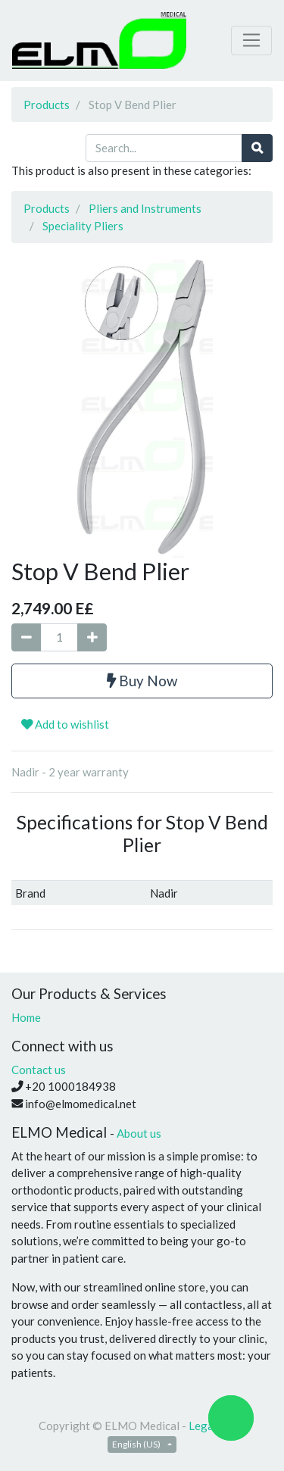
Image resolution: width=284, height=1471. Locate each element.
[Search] (257, 148)
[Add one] (92, 637)
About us (139, 1133)
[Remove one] (26, 637)
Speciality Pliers (82, 226)
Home (26, 1017)
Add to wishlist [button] (65, 724)
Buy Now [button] (142, 680)
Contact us (38, 1069)
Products (46, 104)
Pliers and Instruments (145, 208)
